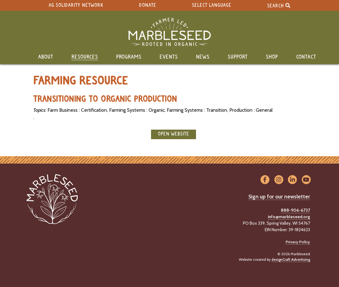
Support (238, 57)
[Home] (169, 32)
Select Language (211, 5)
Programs (128, 57)
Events (169, 57)
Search (278, 5)
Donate (147, 5)
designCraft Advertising (291, 259)
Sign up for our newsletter (279, 196)
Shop (272, 57)
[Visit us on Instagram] (278, 180)
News (203, 57)
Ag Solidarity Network (76, 5)
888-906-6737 (295, 210)
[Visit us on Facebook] (265, 180)
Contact (306, 57)
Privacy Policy (298, 241)
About (45, 57)
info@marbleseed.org (289, 216)
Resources (84, 57)
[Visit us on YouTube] (306, 180)
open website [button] (173, 134)
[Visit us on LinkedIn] (292, 180)
